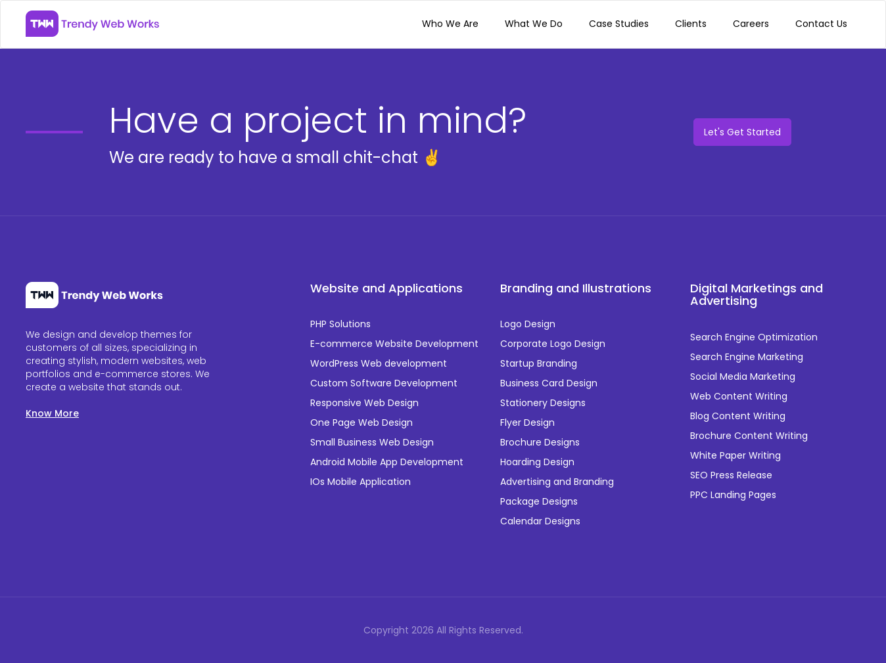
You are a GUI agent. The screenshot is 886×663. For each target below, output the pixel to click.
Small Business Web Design (372, 442)
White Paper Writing (735, 455)
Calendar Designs (540, 521)
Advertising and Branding (557, 481)
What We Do (534, 23)
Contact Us (821, 23)
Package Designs (539, 501)
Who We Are (450, 23)
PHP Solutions (340, 324)
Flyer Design (527, 422)
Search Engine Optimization (754, 337)
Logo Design (527, 324)
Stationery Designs (543, 402)
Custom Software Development (383, 383)
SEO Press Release (731, 475)
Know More (52, 413)
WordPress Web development (378, 363)
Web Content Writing (738, 396)
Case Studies (619, 23)
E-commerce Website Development (394, 343)
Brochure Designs (540, 442)
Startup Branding (538, 363)
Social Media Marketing (742, 376)
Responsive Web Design (364, 402)
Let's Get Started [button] (742, 132)
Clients (691, 23)
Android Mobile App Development (386, 462)
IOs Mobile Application (360, 481)
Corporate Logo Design (552, 343)
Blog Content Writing (737, 416)
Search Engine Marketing (746, 356)
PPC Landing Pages (733, 494)
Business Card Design (548, 383)
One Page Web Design (361, 422)
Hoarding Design (537, 462)
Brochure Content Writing (749, 435)
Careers (751, 23)
